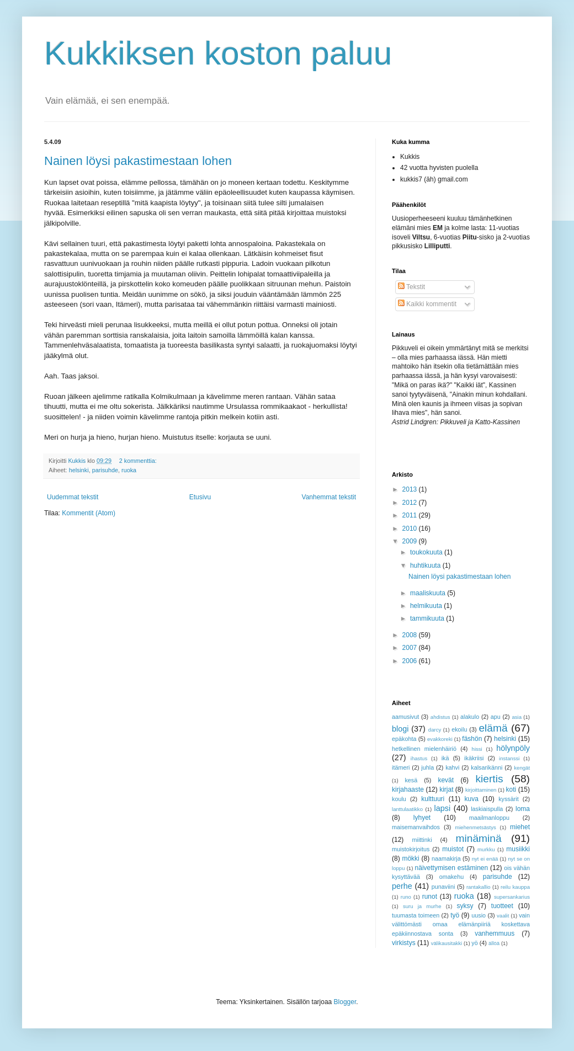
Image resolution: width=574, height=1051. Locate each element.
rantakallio (478, 887)
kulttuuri (432, 799)
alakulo (469, 716)
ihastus (419, 758)
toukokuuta (427, 552)
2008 (410, 635)
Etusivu (200, 497)
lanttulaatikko (407, 809)
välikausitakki (447, 943)
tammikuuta (428, 618)
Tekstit (411, 287)
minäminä (479, 838)
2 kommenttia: (138, 460)
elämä (493, 728)
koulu (399, 799)
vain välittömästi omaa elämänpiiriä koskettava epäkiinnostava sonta (461, 924)
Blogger (345, 1002)
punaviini (443, 886)
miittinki (422, 839)
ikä (445, 758)
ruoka (128, 470)
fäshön (472, 739)
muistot (453, 849)
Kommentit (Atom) (88, 513)
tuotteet (502, 906)
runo (406, 897)
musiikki (518, 849)
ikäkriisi (473, 758)
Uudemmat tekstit (72, 497)
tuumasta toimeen (415, 915)
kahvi (452, 767)
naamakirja (446, 858)
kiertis (489, 779)
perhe (402, 886)
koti (511, 789)
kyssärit (508, 799)
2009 (410, 541)
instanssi (509, 758)
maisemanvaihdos (416, 827)
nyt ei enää (485, 859)
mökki (410, 858)
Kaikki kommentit (427, 304)
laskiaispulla (487, 808)
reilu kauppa (515, 887)
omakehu (451, 876)
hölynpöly (513, 748)
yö (474, 943)
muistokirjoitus (410, 849)
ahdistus (440, 717)
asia (517, 717)
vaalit (503, 916)
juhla (427, 767)
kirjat (446, 789)
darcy (434, 730)
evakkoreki (440, 739)
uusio (478, 915)
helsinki (79, 470)
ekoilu (459, 729)
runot (429, 896)
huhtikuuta (426, 565)
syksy (465, 906)
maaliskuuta (428, 593)
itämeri (401, 767)
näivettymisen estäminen (451, 868)
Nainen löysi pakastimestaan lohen (138, 161)
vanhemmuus (494, 933)
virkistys (404, 943)
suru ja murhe (422, 906)
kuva (472, 799)
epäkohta (404, 738)
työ (454, 915)
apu (496, 716)
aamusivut (405, 716)
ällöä (493, 943)
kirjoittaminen (481, 790)
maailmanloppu (489, 817)
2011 (410, 515)
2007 (410, 648)
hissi (477, 749)
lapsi (442, 808)
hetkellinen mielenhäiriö (424, 748)
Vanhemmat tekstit (329, 497)
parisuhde (105, 470)
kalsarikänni (486, 767)
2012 (410, 502)
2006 (410, 661)
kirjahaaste (408, 789)
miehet (520, 827)
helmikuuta (427, 606)
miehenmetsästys (475, 827)
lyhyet (422, 817)
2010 (410, 528)
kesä (411, 780)
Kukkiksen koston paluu (218, 53)
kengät (522, 768)
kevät (446, 780)
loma (522, 809)
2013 (410, 489)
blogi (400, 728)
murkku (486, 849)
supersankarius (512, 897)
